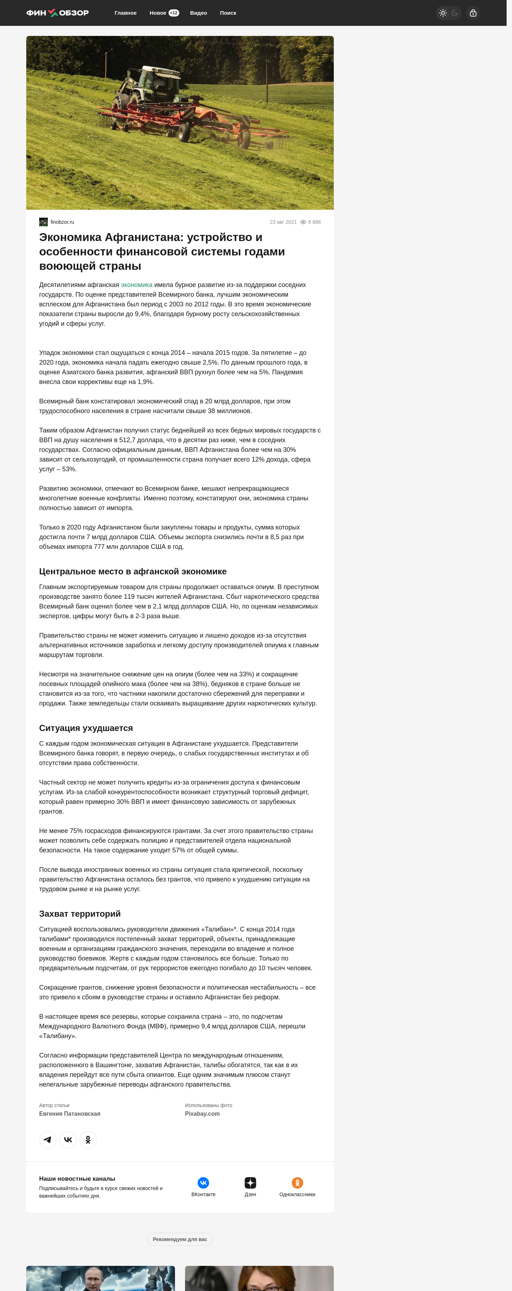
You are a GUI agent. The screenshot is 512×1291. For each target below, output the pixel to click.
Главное (126, 13)
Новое (164, 13)
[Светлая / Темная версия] (449, 13)
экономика (137, 284)
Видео (198, 13)
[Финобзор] (57, 13)
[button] (47, 1139)
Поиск (228, 13)
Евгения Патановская (70, 1114)
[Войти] (473, 13)
